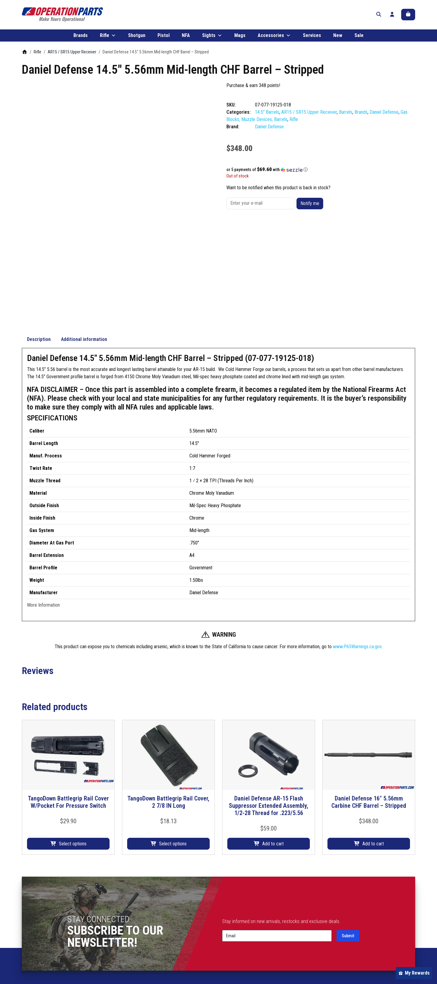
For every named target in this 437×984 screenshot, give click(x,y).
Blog (226, 915)
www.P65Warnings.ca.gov (357, 550)
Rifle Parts (132, 907)
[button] (320, 173)
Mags (240, 39)
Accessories (274, 39)
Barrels (345, 115)
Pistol (164, 39)
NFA (186, 39)
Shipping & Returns (341, 915)
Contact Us (233, 922)
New (337, 39)
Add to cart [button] (273, 747)
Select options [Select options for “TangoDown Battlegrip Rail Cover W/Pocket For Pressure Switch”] (72, 747)
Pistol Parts (133, 922)
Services (312, 39)
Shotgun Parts (136, 915)
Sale (359, 39)
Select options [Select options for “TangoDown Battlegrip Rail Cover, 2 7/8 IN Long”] (173, 747)
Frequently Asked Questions (249, 929)
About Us (231, 907)
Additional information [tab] (84, 243)
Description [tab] (39, 243)
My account (333, 907)
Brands (80, 39)
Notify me (309, 207)
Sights (212, 39)
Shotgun (136, 39)
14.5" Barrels (267, 115)
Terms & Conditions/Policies (350, 922)
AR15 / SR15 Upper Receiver (72, 55)
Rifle (108, 39)
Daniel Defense (384, 115)
